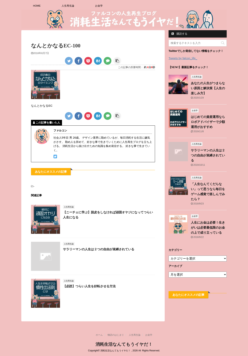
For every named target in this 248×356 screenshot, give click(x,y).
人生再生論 (68, 5)
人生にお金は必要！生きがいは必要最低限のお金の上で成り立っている (208, 227)
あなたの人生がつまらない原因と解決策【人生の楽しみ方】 (208, 88)
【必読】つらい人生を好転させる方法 (89, 286)
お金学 (99, 5)
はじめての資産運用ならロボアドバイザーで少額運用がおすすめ (208, 122)
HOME (37, 5)
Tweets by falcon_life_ (183, 58)
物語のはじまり (116, 335)
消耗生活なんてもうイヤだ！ (124, 344)
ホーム (99, 335)
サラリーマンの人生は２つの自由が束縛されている (98, 249)
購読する (179, 33)
